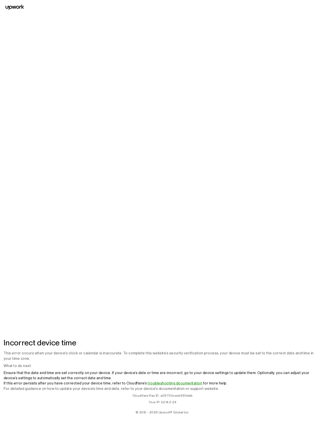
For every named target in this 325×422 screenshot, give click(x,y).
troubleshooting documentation (175, 383)
